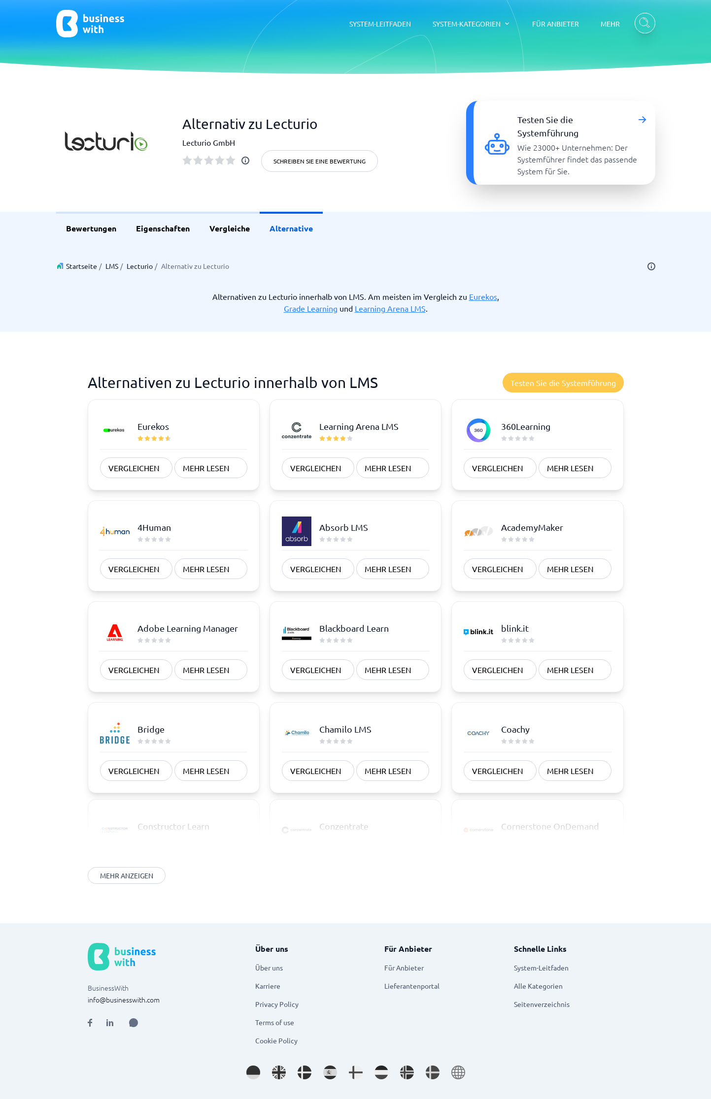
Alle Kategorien (538, 985)
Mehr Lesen (206, 468)
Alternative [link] (291, 228)
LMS (111, 265)
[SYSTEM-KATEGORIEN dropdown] (471, 23)
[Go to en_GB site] (279, 1072)
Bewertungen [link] (91, 228)
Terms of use (274, 1022)
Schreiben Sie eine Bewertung (319, 161)
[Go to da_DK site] (304, 1072)
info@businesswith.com (124, 999)
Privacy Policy (277, 1004)
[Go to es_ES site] (330, 1072)
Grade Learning (311, 308)
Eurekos (483, 296)
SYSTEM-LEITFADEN (380, 23)
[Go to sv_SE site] (433, 1072)
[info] (245, 160)
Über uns (269, 967)
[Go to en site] (458, 1072)
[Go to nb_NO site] (407, 1072)
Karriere (267, 985)
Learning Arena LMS (390, 308)
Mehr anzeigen (127, 875)
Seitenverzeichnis (542, 1004)
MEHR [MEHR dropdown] (610, 23)
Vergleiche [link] (229, 228)
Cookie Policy (276, 1040)
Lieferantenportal (412, 985)
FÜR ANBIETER (555, 23)
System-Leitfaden (541, 967)
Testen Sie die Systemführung (563, 383)
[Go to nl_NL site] (381, 1072)
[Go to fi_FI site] (356, 1072)
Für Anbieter (404, 967)
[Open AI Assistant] (133, 1023)
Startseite (81, 265)
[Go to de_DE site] (253, 1072)
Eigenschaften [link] (163, 228)
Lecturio (140, 265)
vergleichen (134, 468)
